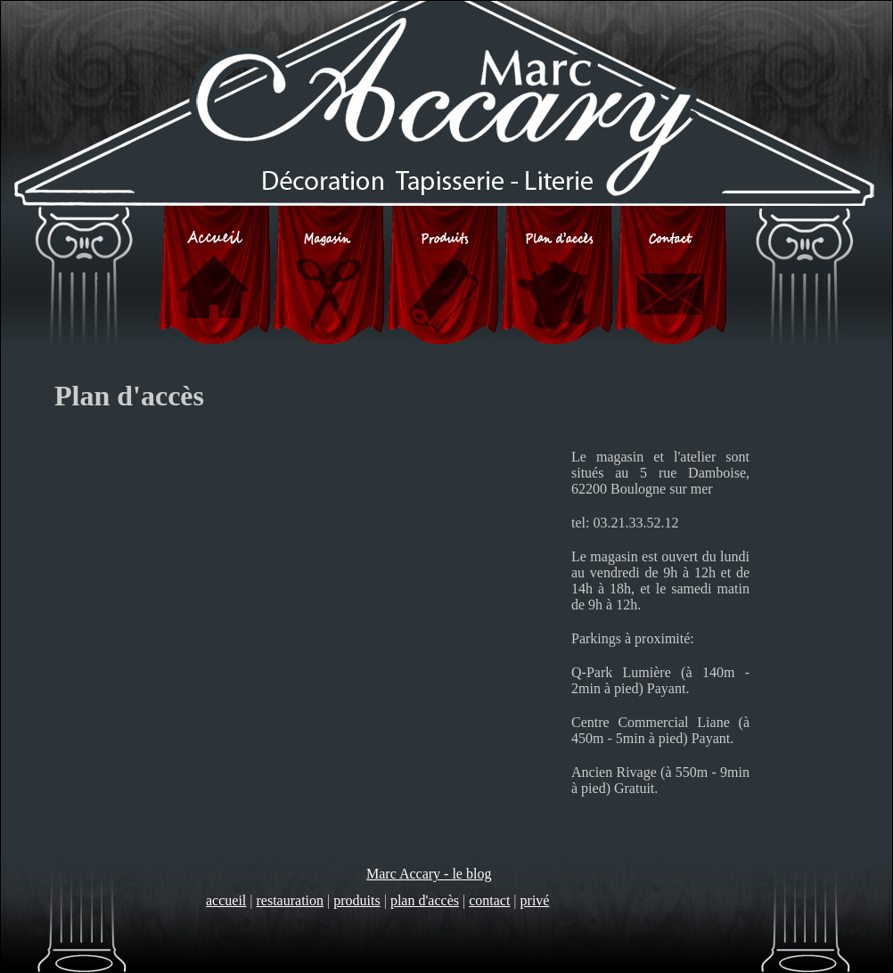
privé (535, 900)
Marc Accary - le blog (428, 873)
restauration (290, 900)
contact (489, 900)
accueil (226, 900)
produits (356, 900)
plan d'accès (424, 900)
